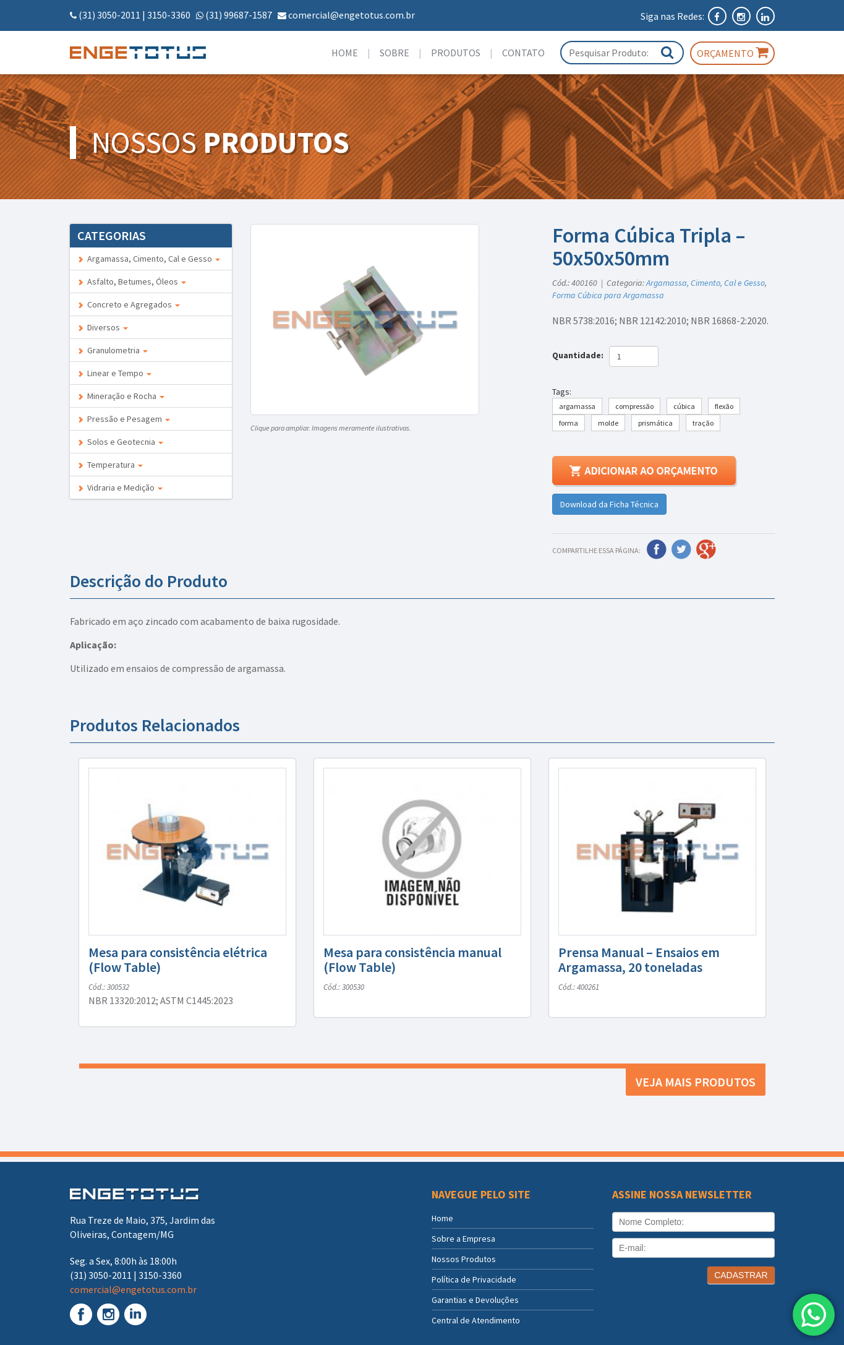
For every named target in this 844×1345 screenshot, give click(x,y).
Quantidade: (579, 355)
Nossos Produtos (464, 1259)
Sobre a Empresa (463, 1238)
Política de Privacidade (474, 1279)
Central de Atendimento (476, 1320)
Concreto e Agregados (128, 304)
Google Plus (706, 549)
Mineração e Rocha (120, 396)
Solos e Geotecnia (120, 441)
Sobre (394, 52)
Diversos (102, 327)
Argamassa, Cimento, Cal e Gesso (148, 258)
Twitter (681, 549)
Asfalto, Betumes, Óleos (131, 281)
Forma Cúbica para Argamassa (608, 295)
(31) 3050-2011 (109, 15)
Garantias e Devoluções (475, 1299)
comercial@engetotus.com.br (351, 15)
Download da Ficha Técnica (609, 504)
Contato (523, 52)
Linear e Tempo (114, 373)
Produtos (455, 52)
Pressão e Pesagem (123, 418)
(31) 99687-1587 (238, 15)
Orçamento (732, 52)
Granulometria (112, 350)
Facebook (657, 549)
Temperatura (110, 464)
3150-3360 (168, 15)
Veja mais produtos (696, 1081)
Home (344, 52)
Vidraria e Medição (120, 487)
